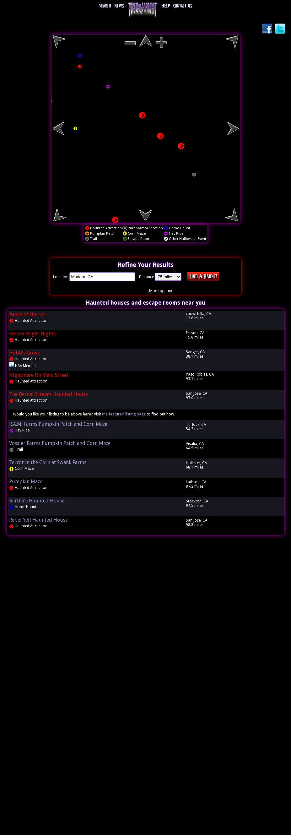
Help (165, 6)
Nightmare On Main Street (38, 375)
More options (161, 290)
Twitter (280, 29)
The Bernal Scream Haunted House (48, 394)
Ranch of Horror (27, 314)
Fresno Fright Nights (32, 334)
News (119, 6)
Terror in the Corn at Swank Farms (47, 462)
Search (105, 6)
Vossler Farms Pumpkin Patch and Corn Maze (59, 443)
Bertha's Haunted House (36, 501)
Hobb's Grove (24, 353)
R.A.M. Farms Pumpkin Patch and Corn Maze (58, 424)
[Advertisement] (146, 635)
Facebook (267, 29)
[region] (145, 129)
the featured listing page (124, 414)
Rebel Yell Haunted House (38, 520)
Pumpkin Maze (25, 482)
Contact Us (182, 6)
